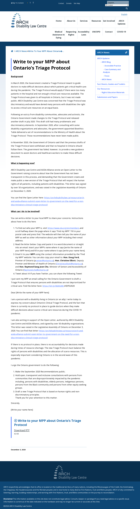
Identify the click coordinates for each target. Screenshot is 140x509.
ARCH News (21, 51)
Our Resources (103, 89)
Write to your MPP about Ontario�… (46, 51)
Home (58, 21)
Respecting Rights (71, 33)
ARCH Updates (121, 22)
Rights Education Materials (113, 92)
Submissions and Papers (107, 97)
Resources (96, 21)
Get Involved (109, 21)
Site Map (77, 3)
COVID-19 (121, 32)
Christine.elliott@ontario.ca (69, 263)
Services (84, 21)
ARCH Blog (106, 62)
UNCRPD (96, 32)
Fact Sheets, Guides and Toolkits (111, 84)
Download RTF (22, 430)
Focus (107, 76)
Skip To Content (17, 3)
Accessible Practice (113, 66)
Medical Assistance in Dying (58, 35)
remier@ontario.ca (44, 260)
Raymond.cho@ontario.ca (36, 270)
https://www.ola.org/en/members (63, 228)
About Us (71, 21)
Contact (61, 3)
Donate (69, 3)
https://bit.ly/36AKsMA (53, 286)
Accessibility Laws (83, 33)
